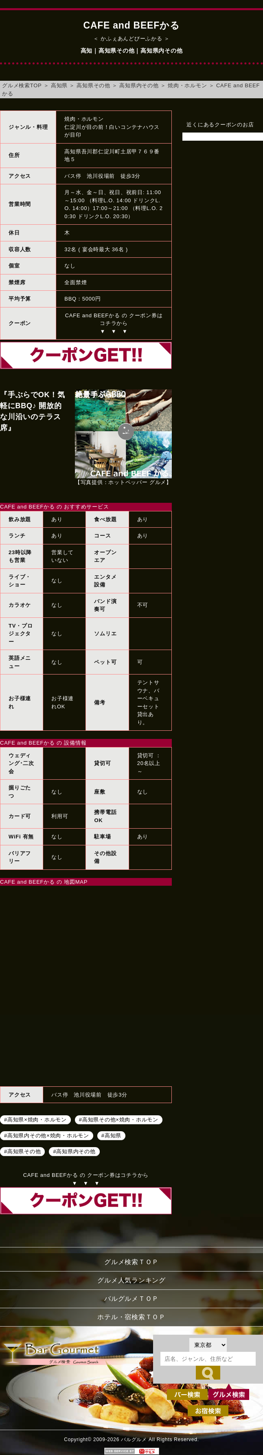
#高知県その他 (22, 1151)
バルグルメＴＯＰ (131, 1298)
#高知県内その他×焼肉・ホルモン (46, 1135)
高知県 (59, 85)
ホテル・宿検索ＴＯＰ (131, 1316)
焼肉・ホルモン (187, 85)
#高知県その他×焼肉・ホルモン (118, 1119)
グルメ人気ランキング (131, 1280)
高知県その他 (93, 85)
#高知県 (111, 1135)
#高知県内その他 (74, 1151)
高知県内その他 (138, 85)
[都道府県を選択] (208, 1345)
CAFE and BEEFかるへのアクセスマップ (86, 985)
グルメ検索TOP (22, 85)
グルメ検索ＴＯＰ (131, 1261)
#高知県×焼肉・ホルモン (35, 1119)
